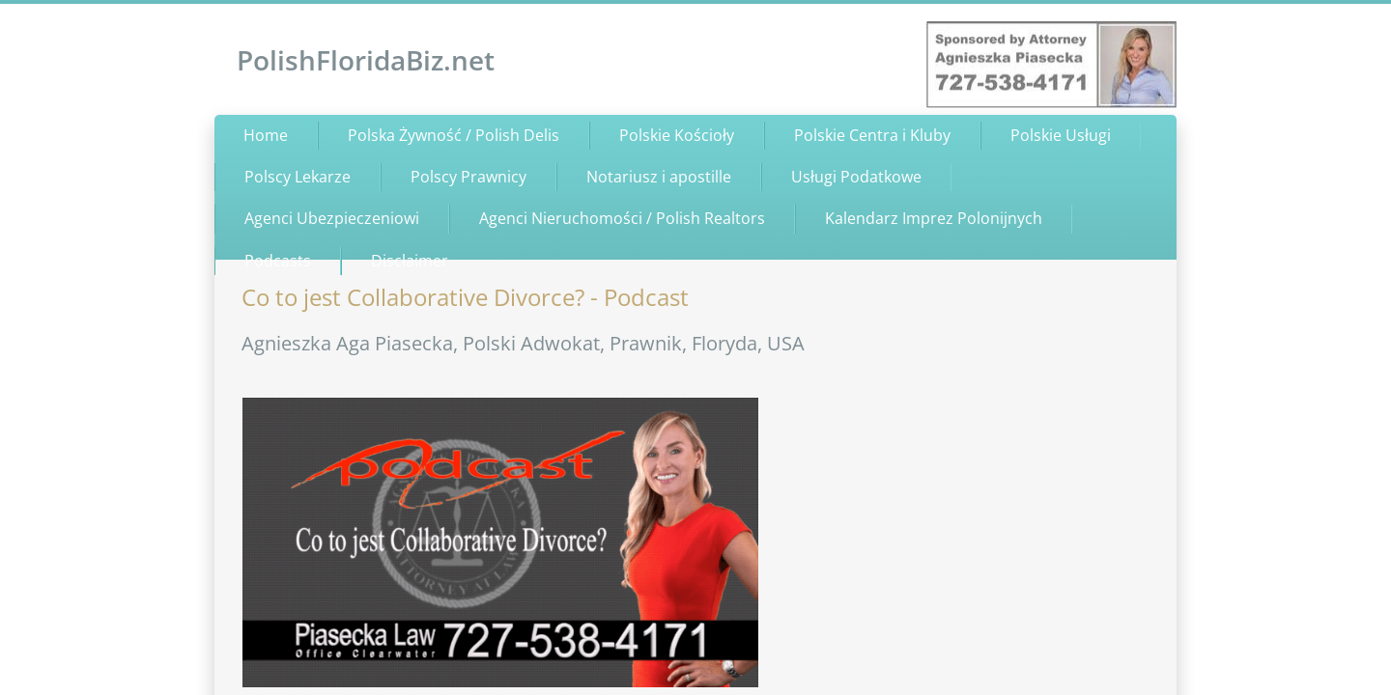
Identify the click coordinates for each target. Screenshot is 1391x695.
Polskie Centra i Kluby (872, 135)
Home (265, 135)
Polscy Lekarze (297, 176)
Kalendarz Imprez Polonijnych (933, 218)
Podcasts (277, 260)
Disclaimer (409, 260)
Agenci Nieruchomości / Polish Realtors (622, 218)
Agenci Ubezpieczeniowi (331, 218)
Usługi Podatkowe (856, 176)
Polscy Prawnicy (468, 176)
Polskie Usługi (1060, 135)
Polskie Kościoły (676, 135)
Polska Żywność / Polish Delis (453, 135)
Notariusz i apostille (658, 176)
